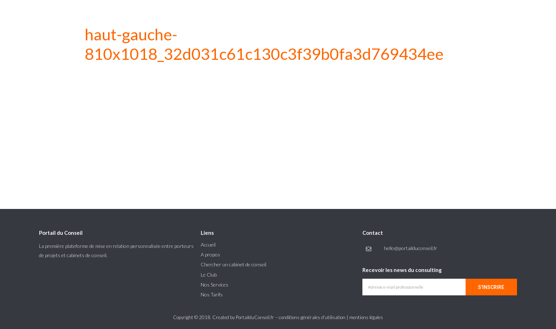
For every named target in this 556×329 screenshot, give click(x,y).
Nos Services (214, 285)
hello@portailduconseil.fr (410, 248)
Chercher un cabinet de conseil (233, 264)
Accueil (208, 245)
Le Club (209, 275)
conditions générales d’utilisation (312, 317)
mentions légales (366, 317)
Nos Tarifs (212, 294)
